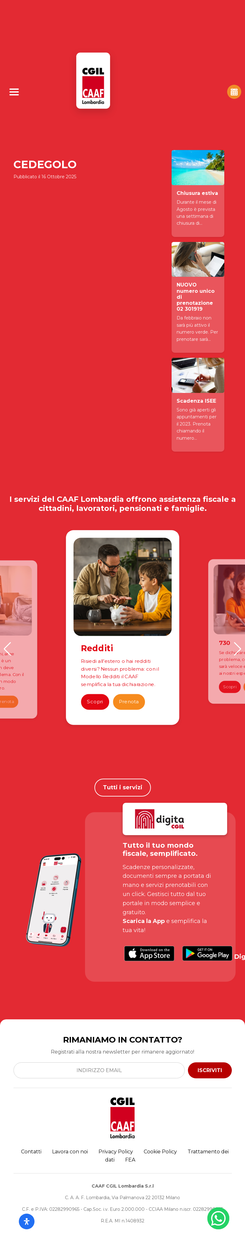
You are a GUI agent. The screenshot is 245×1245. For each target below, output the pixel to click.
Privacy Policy (116, 1152)
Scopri (95, 702)
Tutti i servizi (122, 787)
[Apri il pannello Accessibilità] (27, 1221)
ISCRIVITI (210, 1070)
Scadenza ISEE (196, 401)
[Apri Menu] (14, 92)
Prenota (129, 702)
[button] (7, 649)
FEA (130, 1160)
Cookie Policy (160, 1152)
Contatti (31, 1152)
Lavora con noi (70, 1152)
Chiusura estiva (197, 193)
